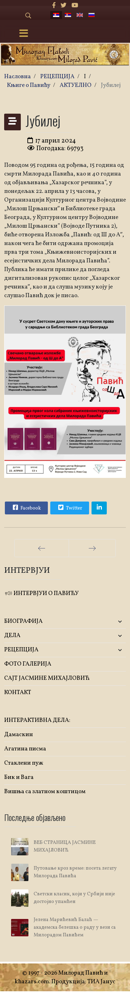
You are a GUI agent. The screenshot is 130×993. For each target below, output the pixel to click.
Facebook (26, 507)
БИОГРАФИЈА (23, 621)
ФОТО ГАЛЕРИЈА (27, 664)
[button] (106, 621)
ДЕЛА (12, 636)
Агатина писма (25, 749)
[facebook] (54, 6)
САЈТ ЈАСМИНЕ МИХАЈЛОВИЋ (47, 678)
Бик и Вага (19, 777)
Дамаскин (18, 735)
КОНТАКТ (17, 693)
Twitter (69, 507)
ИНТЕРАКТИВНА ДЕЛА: (37, 720)
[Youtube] (74, 6)
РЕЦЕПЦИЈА (21, 650)
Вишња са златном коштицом (45, 792)
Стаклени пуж (23, 763)
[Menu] (23, 34)
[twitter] (64, 6)
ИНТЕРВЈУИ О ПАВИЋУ (41, 593)
